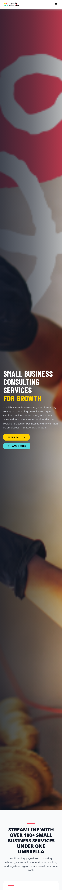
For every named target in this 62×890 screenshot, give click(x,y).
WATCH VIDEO (17, 446)
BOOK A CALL (16, 437)
